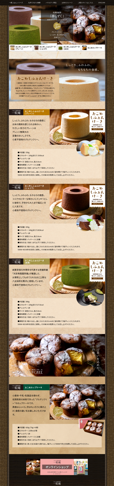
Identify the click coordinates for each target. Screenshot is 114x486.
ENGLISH (101, 2)
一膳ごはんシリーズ (16, 2)
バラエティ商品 (51, 2)
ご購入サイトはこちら (85, 2)
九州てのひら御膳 (34, 2)
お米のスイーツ (67, 2)
